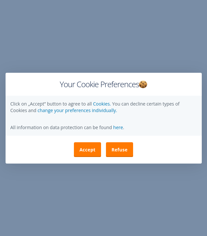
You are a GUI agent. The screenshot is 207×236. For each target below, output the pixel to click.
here (117, 127)
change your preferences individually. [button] (77, 110)
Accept (87, 150)
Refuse (120, 150)
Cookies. (102, 104)
